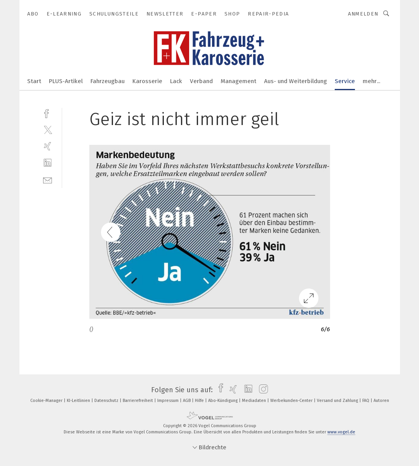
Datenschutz (107, 400)
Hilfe (200, 400)
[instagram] (261, 390)
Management (238, 81)
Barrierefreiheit (138, 400)
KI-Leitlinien (79, 400)
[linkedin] (47, 163)
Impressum (168, 400)
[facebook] (47, 113)
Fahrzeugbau (107, 81)
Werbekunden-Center (292, 400)
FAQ (366, 400)
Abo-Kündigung (223, 400)
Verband (201, 81)
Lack (176, 81)
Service (345, 81)
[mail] (47, 179)
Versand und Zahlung (338, 400)
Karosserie (147, 81)
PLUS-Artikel (66, 81)
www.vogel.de (341, 432)
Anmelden (363, 13)
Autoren (381, 400)
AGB (187, 400)
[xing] (47, 146)
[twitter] (47, 129)
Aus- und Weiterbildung (295, 81)
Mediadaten (254, 400)
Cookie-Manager (47, 400)
